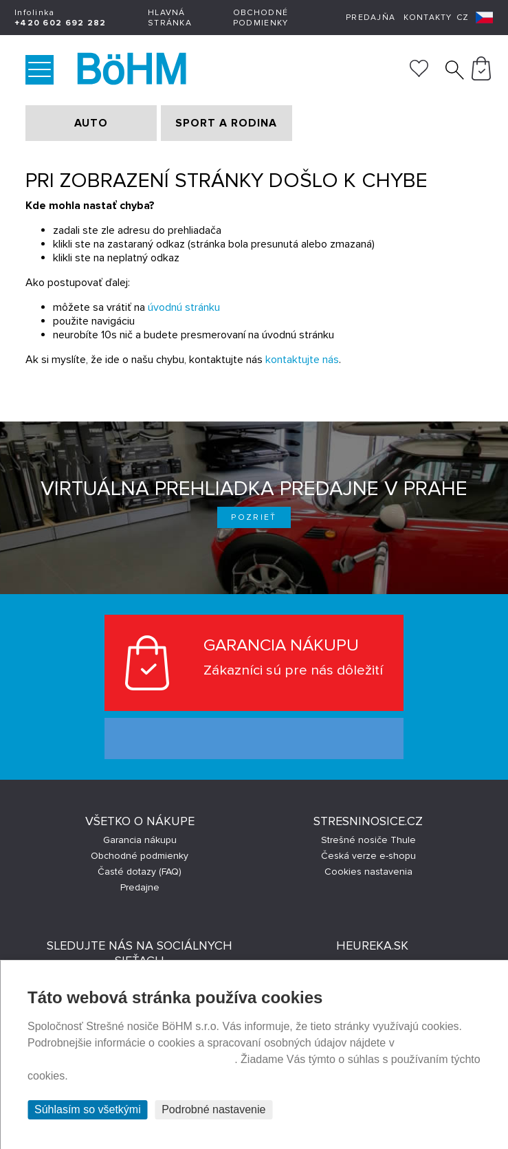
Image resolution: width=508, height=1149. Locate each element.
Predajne (139, 887)
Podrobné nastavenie (213, 1109)
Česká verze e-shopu (368, 856)
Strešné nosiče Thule (368, 840)
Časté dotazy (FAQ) (139, 871)
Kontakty (428, 17)
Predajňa (370, 17)
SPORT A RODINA (226, 123)
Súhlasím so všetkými (87, 1109)
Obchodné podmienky (261, 18)
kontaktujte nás (302, 359)
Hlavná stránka (170, 18)
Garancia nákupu (140, 840)
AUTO (91, 123)
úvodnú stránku (184, 307)
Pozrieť (253, 517)
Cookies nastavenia (368, 871)
